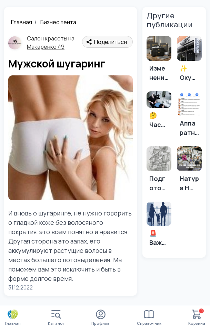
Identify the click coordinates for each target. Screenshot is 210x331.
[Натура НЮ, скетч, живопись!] (189, 171)
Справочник (149, 318)
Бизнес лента (58, 22)
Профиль (100, 318)
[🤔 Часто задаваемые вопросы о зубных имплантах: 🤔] (159, 112)
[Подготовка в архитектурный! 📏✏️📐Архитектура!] (159, 171)
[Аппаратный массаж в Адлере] (189, 116)
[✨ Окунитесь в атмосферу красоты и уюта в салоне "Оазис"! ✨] (189, 61)
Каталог (56, 318)
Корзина (196, 318)
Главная (21, 22)
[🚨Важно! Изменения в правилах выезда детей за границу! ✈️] (159, 226)
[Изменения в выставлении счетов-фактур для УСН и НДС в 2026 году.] (159, 61)
